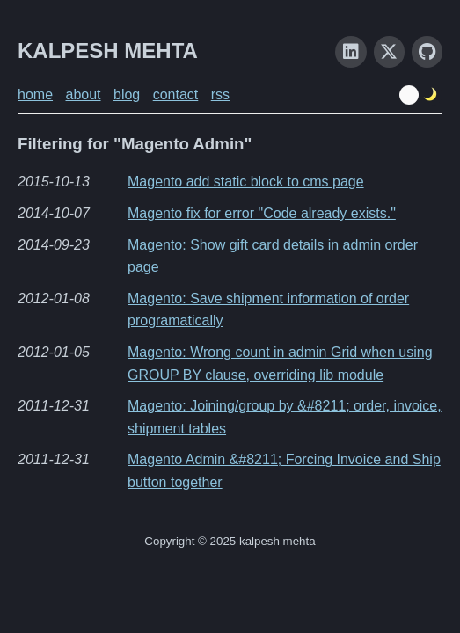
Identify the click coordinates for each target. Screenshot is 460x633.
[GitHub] (427, 51)
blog (126, 94)
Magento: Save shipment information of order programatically (268, 310)
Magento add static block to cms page (246, 181)
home (35, 94)
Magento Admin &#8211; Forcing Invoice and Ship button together (284, 471)
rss (220, 94)
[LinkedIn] (350, 51)
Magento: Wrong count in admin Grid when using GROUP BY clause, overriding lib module (280, 363)
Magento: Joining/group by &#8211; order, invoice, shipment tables (285, 417)
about (82, 94)
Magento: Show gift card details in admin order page (273, 256)
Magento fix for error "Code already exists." (262, 213)
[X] (389, 51)
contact (176, 94)
